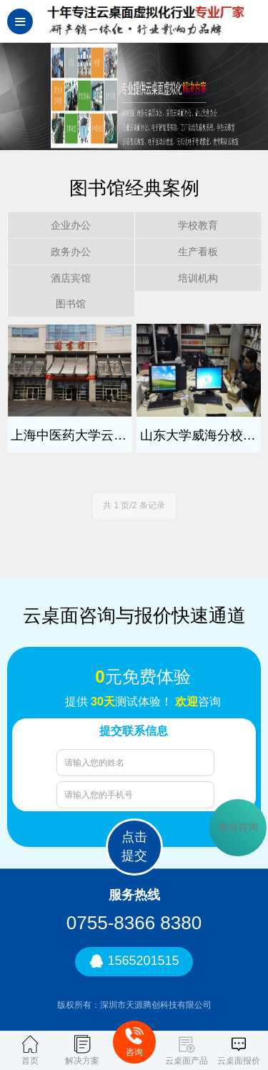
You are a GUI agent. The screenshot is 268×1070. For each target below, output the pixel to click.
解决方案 (82, 1050)
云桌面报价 (238, 1050)
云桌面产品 (186, 1050)
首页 (30, 1050)
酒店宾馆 (71, 278)
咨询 (134, 1041)
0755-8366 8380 (134, 922)
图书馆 (71, 303)
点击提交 (134, 846)
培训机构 (198, 278)
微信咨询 (238, 827)
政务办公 (71, 251)
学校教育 (198, 225)
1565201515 (134, 961)
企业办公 (71, 225)
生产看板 (198, 251)
